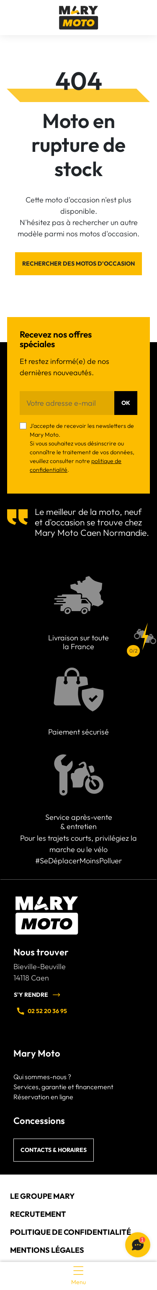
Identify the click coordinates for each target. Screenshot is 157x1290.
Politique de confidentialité (70, 1232)
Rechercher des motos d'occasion (78, 263)
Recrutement (38, 1214)
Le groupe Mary (42, 1196)
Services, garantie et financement (63, 1087)
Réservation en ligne (43, 1097)
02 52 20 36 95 (41, 1011)
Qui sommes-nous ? (42, 1076)
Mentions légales (47, 1250)
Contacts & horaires (54, 1150)
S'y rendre (37, 995)
